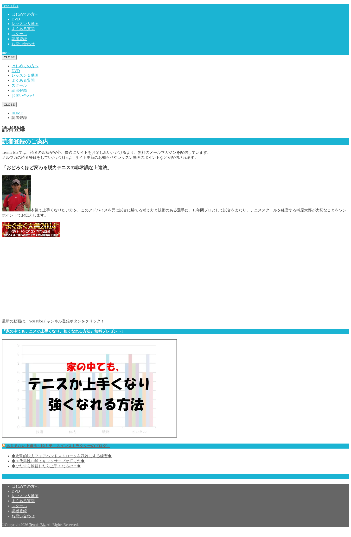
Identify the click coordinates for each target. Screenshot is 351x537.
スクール (19, 34)
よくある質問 (23, 29)
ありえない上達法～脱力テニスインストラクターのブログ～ (58, 446)
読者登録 (19, 39)
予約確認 (9, 476)
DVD (16, 19)
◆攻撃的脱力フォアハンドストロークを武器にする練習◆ (62, 456)
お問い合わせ (23, 44)
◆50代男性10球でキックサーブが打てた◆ (48, 461)
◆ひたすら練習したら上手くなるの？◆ (46, 466)
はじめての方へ (25, 14)
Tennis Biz (10, 6)
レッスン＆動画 (25, 24)
